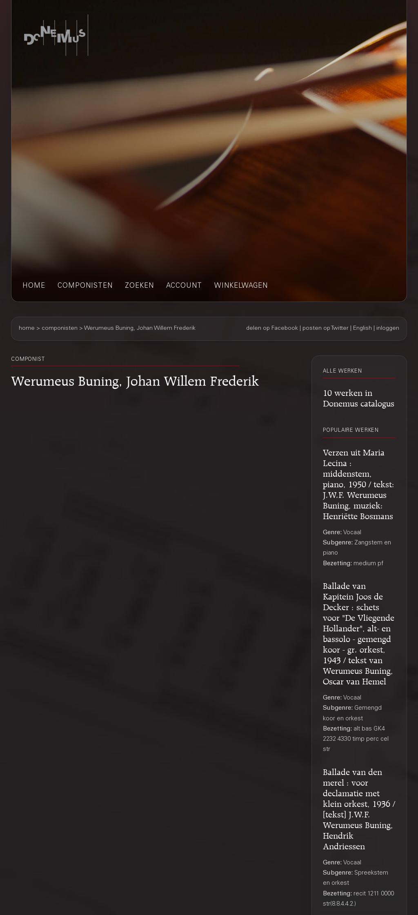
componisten (85, 286)
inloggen (387, 328)
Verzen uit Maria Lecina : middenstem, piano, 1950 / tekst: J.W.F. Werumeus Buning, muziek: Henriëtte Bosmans (358, 483)
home (33, 286)
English (362, 328)
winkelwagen (241, 286)
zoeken (139, 286)
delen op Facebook (272, 328)
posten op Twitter (325, 328)
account (184, 286)
